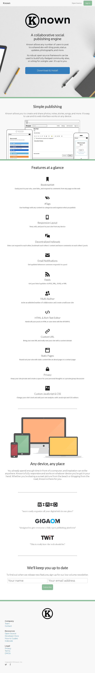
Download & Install (47, 70)
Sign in (87, 3)
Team (7, 623)
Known (6, 2)
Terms (7, 651)
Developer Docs (12, 636)
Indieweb (9, 641)
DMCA (8, 653)
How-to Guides (11, 638)
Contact (8, 626)
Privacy (8, 648)
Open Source (77, 3)
